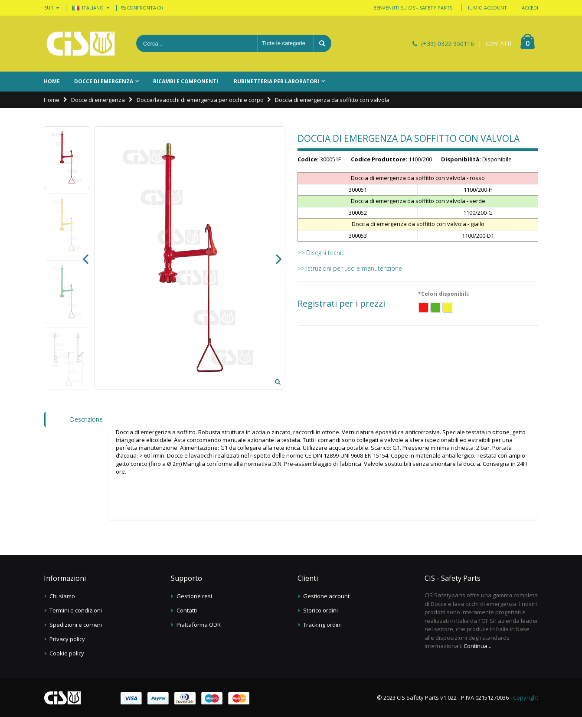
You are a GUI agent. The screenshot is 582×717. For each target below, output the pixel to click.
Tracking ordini (322, 625)
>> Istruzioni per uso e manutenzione (350, 268)
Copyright (525, 697)
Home (51, 100)
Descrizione (86, 419)
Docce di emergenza (103, 81)
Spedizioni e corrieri (75, 625)
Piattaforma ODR (199, 625)
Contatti (187, 610)
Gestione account (326, 596)
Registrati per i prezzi (341, 303)
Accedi (530, 7)
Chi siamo (62, 596)
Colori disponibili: (445, 294)
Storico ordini (320, 610)
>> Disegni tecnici (322, 253)
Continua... (477, 646)
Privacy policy (67, 639)
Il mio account (487, 7)
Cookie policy (66, 653)
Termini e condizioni (75, 610)
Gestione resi (194, 596)
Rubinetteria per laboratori (276, 81)
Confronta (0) (141, 7)
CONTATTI (498, 43)
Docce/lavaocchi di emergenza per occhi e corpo (200, 100)
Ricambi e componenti (185, 81)
